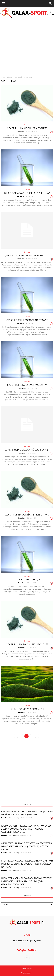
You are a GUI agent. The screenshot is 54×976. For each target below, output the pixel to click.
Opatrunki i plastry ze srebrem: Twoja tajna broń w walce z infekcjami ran (27, 813)
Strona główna (6, 77)
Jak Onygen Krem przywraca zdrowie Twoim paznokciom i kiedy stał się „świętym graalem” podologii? (26, 881)
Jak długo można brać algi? (27, 709)
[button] (50, 3)
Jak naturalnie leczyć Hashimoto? (27, 255)
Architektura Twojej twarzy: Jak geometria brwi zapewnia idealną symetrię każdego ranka (26, 846)
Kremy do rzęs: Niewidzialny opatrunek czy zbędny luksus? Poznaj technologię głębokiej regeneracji (26, 828)
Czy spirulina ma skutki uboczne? (27, 644)
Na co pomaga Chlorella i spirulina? (27, 193)
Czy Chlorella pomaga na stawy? (27, 320)
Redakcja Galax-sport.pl (10, 818)
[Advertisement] (27, 46)
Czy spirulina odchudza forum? (27, 128)
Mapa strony (27, 968)
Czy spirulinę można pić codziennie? (27, 449)
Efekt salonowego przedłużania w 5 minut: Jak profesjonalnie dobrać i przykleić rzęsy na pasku (27, 863)
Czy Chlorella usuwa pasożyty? (27, 384)
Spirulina (27, 125)
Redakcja (20, 131)
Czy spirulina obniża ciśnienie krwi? (27, 514)
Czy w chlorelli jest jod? (27, 579)
